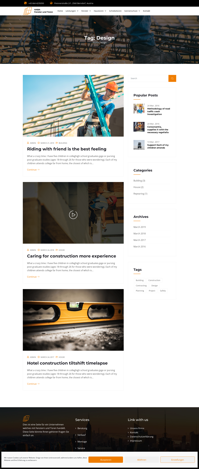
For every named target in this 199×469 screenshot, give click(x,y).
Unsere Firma (137, 428)
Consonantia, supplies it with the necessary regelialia (158, 129)
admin (33, 143)
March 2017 (139, 240)
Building (63, 143)
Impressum (136, 440)
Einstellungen (177, 459)
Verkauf (82, 434)
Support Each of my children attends (158, 146)
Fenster (86, 11)
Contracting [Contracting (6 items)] (141, 285)
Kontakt (146, 11)
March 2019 (139, 227)
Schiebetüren (115, 11)
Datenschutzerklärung (141, 436)
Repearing (138, 193)
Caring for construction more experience (71, 256)
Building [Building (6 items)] (140, 280)
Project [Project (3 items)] (152, 290)
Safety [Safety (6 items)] (163, 290)
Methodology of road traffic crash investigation (158, 111)
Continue (33, 169)
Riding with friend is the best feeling (66, 149)
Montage (82, 441)
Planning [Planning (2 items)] (140, 290)
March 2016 (139, 246)
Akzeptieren (105, 459)
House (62, 250)
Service (81, 448)
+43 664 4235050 (34, 3)
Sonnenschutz (132, 11)
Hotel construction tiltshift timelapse (67, 363)
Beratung (82, 428)
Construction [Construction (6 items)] (154, 280)
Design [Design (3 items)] (154, 285)
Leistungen (72, 11)
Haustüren (100, 11)
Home (60, 11)
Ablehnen (141, 459)
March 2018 (139, 233)
